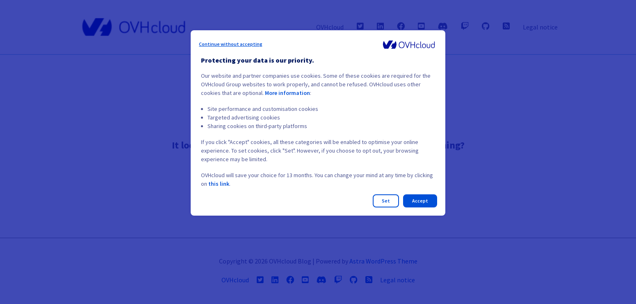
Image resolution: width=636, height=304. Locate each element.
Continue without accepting (230, 44)
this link (218, 183)
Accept (420, 201)
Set (386, 201)
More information (287, 93)
